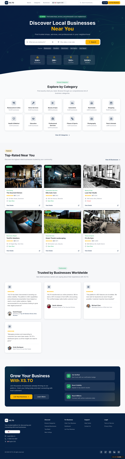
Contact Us (87, 426)
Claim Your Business (70, 423)
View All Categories (62, 135)
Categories (37, 2)
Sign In (104, 2)
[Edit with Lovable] (117, 457)
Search (29, 2)
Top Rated (47, 429)
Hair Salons (74, 48)
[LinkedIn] (114, 452)
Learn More (41, 397)
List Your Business (114, 2)
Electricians (64, 48)
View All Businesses (112, 160)
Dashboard (68, 426)
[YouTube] (118, 452)
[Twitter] (105, 452)
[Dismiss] (123, 457)
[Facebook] (101, 452)
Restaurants (47, 48)
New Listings (48, 432)
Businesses (46, 2)
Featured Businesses (50, 426)
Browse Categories (50, 423)
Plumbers (56, 48)
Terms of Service (109, 423)
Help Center (87, 423)
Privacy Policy (108, 426)
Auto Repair (83, 48)
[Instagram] (109, 452)
